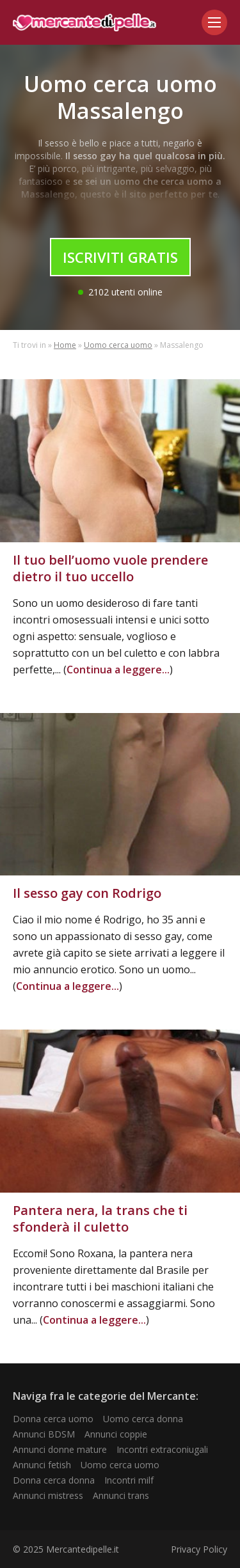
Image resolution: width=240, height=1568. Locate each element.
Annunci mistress (48, 1495)
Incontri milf (129, 1480)
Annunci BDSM (44, 1434)
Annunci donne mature (60, 1449)
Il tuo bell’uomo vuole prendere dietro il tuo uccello (110, 568)
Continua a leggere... (118, 669)
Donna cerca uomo (53, 1419)
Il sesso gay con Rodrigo (87, 893)
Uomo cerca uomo (118, 345)
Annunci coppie (115, 1434)
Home (65, 345)
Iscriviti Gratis (120, 257)
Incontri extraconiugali (162, 1449)
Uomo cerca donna (143, 1419)
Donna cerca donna (54, 1480)
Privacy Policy (199, 1549)
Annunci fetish (42, 1465)
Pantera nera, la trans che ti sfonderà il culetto (100, 1218)
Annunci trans (121, 1495)
